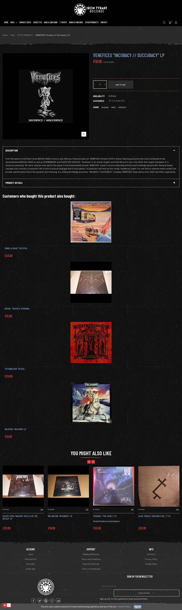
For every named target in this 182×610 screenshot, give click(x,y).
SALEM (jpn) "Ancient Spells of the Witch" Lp (20, 517)
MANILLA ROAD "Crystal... (17, 248)
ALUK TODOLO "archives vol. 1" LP (154, 516)
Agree (138, 607)
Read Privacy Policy (156, 597)
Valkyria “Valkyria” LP (15, 429)
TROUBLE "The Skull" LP (105, 516)
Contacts (151, 554)
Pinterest (122, 107)
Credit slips (30, 569)
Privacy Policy (151, 559)
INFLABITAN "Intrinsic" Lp (60, 516)
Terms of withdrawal (91, 569)
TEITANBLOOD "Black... (15, 368)
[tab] (91, 151)
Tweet (113, 107)
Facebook (105, 107)
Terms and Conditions (91, 559)
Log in (30, 554)
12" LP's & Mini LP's (117, 101)
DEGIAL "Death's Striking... (18, 308)
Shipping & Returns (91, 554)
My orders (30, 564)
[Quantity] (100, 84)
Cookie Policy (151, 564)
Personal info (30, 559)
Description (11, 150)
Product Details (13, 183)
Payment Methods (91, 564)
